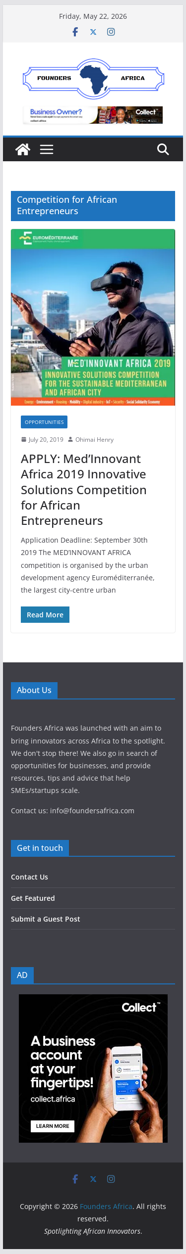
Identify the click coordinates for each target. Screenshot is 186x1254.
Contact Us (29, 877)
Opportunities (44, 421)
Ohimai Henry (94, 439)
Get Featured (33, 898)
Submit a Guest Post (45, 919)
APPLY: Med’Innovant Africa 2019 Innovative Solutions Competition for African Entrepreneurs (84, 489)
